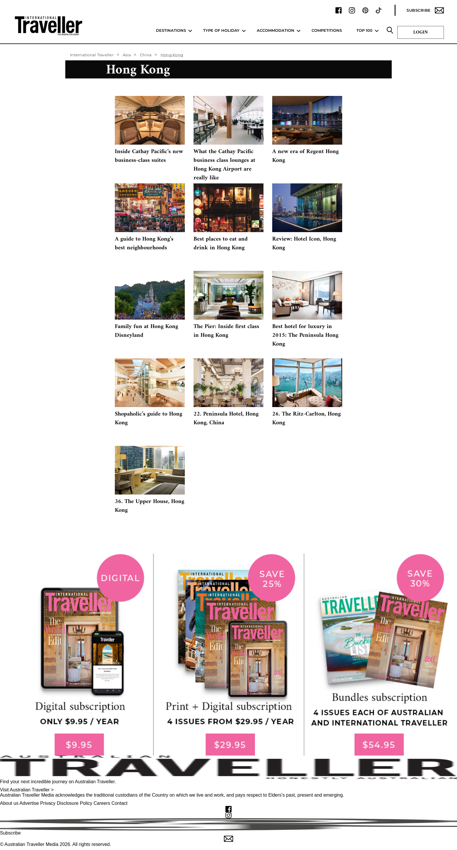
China (146, 54)
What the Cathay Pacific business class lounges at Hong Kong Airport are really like (224, 165)
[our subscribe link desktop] (228, 655)
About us (9, 803)
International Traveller (92, 54)
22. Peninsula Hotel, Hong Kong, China (226, 418)
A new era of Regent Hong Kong (305, 156)
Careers (102, 803)
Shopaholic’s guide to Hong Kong (148, 418)
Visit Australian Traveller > (27, 789)
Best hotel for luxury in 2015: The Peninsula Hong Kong (305, 335)
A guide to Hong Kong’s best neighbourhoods (144, 243)
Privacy (47, 803)
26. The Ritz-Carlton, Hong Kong (306, 418)
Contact (119, 803)
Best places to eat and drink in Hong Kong (221, 243)
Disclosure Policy (74, 803)
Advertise (29, 803)
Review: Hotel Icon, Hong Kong (304, 243)
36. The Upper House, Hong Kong (149, 506)
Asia (127, 54)
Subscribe (425, 10)
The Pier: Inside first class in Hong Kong (226, 331)
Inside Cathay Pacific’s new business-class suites (149, 156)
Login (420, 32)
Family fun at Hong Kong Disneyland (146, 331)
